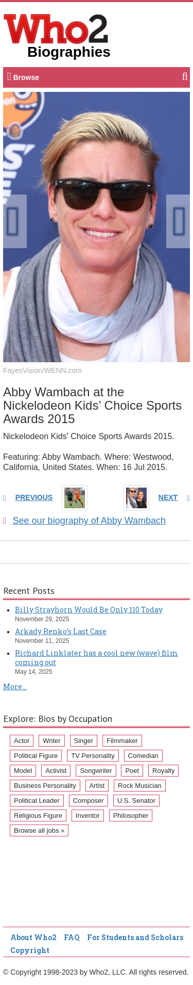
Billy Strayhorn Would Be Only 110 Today (89, 610)
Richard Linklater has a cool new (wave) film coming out (96, 657)
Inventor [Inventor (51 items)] (88, 815)
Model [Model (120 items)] (23, 770)
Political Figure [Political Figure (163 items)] (36, 756)
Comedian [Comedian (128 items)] (143, 756)
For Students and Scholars (135, 937)
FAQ (72, 937)
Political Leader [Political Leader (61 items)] (37, 800)
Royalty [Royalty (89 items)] (163, 770)
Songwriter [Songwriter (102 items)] (96, 770)
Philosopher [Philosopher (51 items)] (131, 815)
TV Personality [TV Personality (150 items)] (93, 756)
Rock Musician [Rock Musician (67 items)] (140, 785)
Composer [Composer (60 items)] (88, 800)
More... (15, 686)
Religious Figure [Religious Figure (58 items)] (38, 815)
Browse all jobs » (39, 830)
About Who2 (33, 937)
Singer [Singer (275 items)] (84, 741)
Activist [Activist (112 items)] (55, 770)
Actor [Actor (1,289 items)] (21, 741)
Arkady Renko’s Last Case (61, 631)
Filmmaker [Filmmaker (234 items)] (122, 741)
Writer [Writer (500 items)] (51, 741)
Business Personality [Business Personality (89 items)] (45, 785)
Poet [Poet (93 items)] (132, 770)
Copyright (29, 950)
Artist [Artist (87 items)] (97, 785)
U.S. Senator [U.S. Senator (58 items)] (136, 800)
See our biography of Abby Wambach (84, 520)
